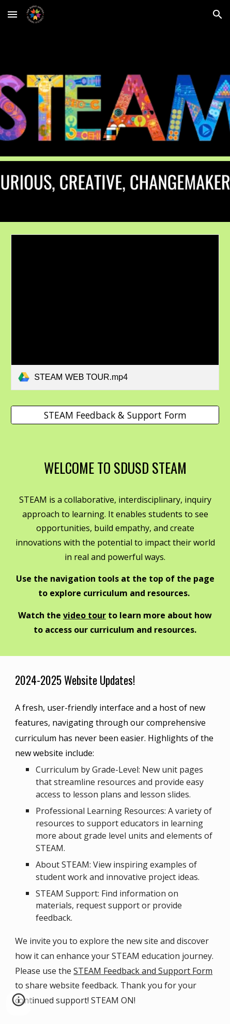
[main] (115, 467)
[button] (12, 14)
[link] (115, 312)
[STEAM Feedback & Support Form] (114, 415)
